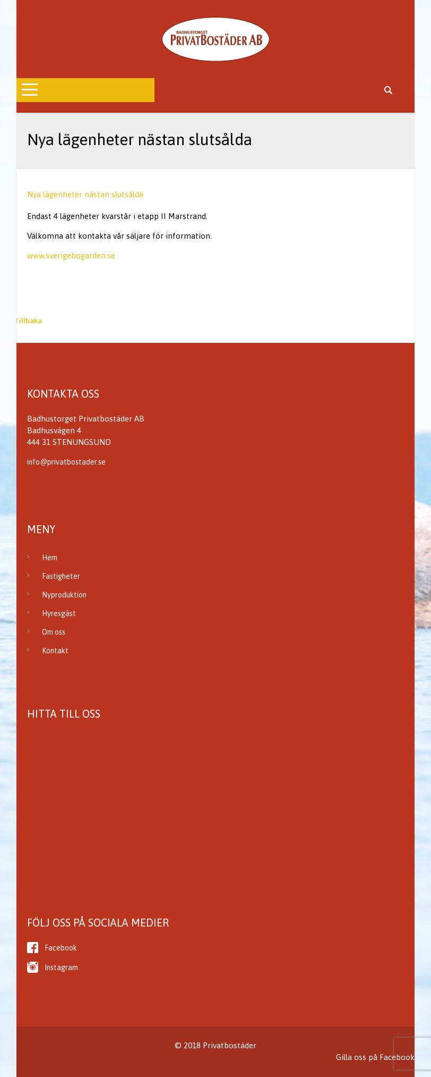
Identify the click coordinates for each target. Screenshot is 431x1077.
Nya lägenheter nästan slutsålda (85, 194)
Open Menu (67, 90)
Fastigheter (61, 576)
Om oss (53, 632)
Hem (49, 557)
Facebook (61, 948)
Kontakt (55, 650)
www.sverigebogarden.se (71, 255)
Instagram (61, 967)
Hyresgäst (59, 613)
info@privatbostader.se (66, 462)
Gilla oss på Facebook (375, 1057)
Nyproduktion (64, 595)
